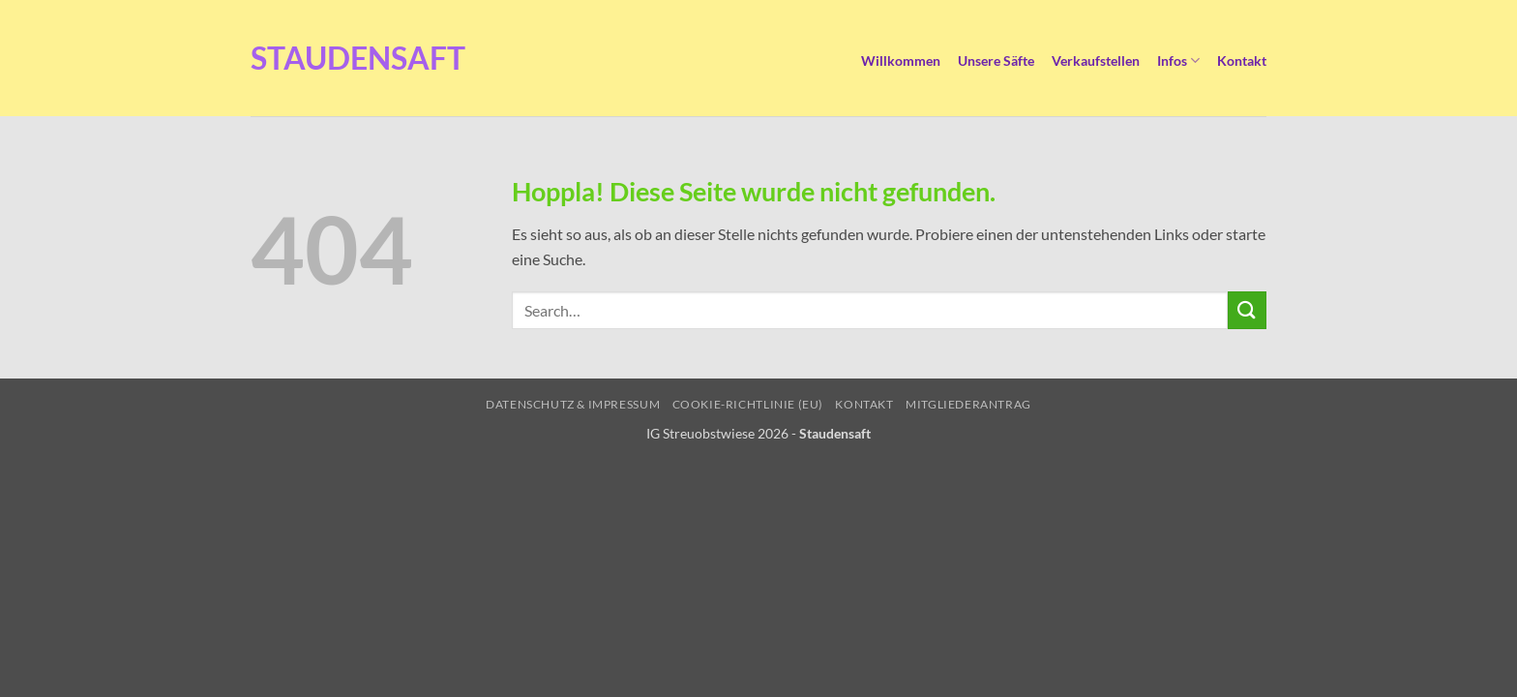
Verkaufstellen (1096, 60)
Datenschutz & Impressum (573, 404)
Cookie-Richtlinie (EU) (747, 404)
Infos (1178, 60)
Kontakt (1241, 60)
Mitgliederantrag (968, 404)
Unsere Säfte (996, 60)
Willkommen (900, 60)
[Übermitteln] (1247, 310)
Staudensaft (309, 58)
